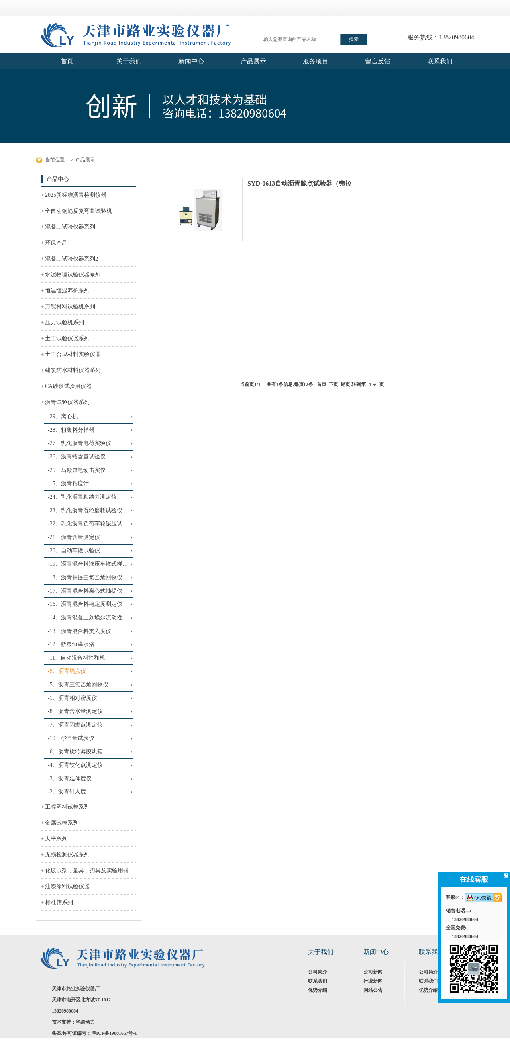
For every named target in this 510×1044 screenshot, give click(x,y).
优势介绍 (317, 990)
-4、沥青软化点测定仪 (75, 765)
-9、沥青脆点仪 (67, 671)
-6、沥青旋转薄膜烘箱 (75, 751)
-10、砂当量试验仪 (71, 738)
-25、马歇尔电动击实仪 (77, 470)
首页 (321, 384)
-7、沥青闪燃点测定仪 (75, 725)
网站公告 (372, 990)
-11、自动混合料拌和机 (76, 658)
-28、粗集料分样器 (71, 430)
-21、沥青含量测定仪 (74, 537)
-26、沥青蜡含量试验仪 (77, 457)
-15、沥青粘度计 (68, 483)
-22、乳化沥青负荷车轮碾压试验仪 (88, 526)
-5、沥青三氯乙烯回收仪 (78, 685)
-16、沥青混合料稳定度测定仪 (85, 604)
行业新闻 (372, 981)
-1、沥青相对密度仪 (72, 698)
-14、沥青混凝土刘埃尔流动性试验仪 (88, 620)
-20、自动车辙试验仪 (74, 551)
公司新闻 (372, 972)
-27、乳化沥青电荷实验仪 (79, 443)
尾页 (345, 384)
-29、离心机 (63, 416)
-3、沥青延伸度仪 (70, 779)
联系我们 (317, 981)
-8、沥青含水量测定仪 (75, 711)
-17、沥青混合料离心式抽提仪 (85, 591)
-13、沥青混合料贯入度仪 (79, 631)
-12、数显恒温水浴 (71, 644)
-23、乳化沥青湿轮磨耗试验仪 (85, 510)
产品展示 (85, 160)
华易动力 (85, 1022)
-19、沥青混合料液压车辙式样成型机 (88, 566)
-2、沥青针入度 (67, 792)
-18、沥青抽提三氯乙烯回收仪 (85, 577)
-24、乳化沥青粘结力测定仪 (82, 497)
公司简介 (317, 972)
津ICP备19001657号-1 (114, 1033)
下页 (333, 384)
